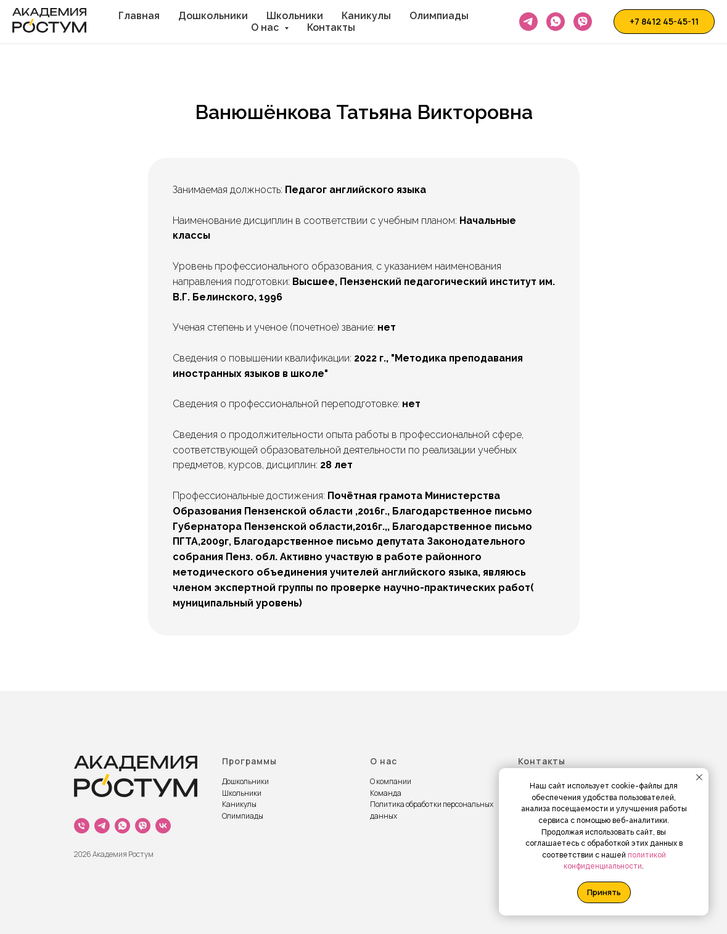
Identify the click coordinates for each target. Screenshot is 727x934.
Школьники (294, 16)
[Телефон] (81, 825)
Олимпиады (439, 16)
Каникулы (366, 16)
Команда (385, 793)
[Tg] (102, 825)
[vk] (163, 825)
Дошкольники (213, 16)
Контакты (331, 27)
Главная (139, 16)
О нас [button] (266, 27)
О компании (390, 781)
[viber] (142, 825)
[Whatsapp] (555, 21)
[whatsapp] (122, 825)
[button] (664, 21)
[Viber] (582, 21)
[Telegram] (528, 21)
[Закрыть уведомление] (699, 777)
